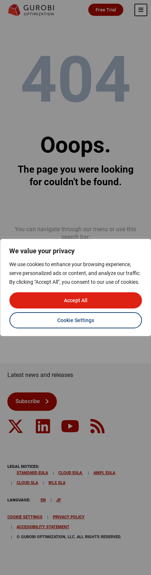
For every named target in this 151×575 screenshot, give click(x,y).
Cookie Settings (75, 320)
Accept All (75, 300)
